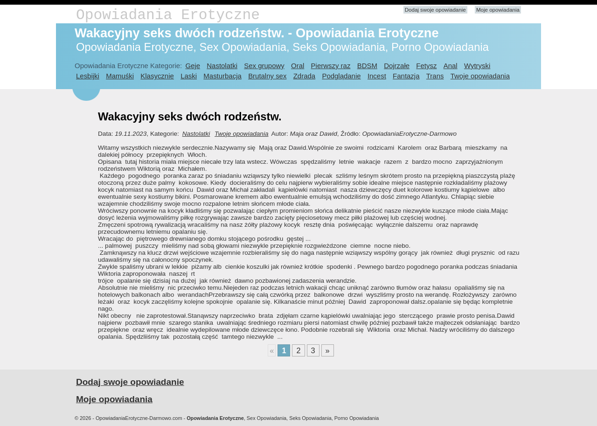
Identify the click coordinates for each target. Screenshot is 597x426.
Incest (377, 76)
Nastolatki (222, 66)
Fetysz (426, 66)
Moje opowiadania (498, 10)
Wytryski (477, 66)
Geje (192, 66)
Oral (297, 66)
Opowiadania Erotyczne (168, 15)
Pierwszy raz (331, 66)
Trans (435, 76)
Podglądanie (341, 76)
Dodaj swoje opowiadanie (435, 10)
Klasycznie (157, 76)
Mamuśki (120, 76)
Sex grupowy (264, 66)
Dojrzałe (397, 66)
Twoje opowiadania (480, 76)
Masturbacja (222, 76)
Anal (451, 66)
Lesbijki (87, 76)
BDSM (367, 66)
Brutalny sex (267, 76)
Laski (188, 76)
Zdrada (304, 76)
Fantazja (406, 76)
